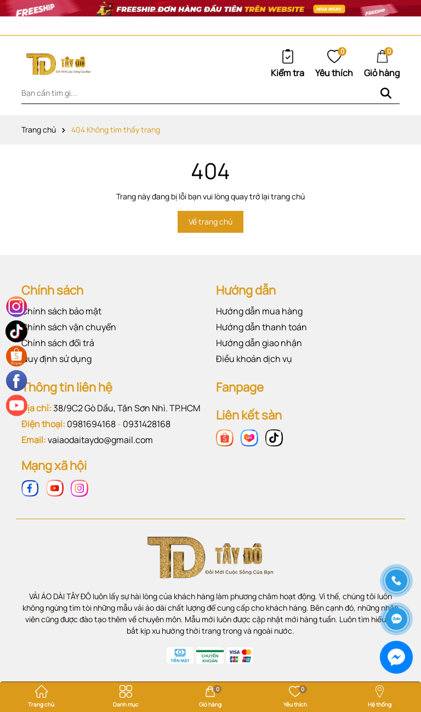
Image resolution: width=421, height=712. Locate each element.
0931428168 (146, 424)
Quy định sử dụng (56, 359)
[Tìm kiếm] (386, 93)
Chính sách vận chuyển (68, 327)
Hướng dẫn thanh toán (261, 327)
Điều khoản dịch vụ (254, 359)
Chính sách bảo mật (61, 311)
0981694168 (91, 424)
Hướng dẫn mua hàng (259, 311)
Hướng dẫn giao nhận (259, 343)
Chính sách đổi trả (57, 343)
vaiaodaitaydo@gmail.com (100, 440)
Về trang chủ (210, 221)
